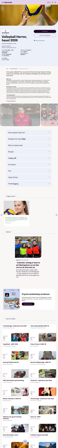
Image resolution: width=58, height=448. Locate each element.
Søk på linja (45, 31)
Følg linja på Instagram (39, 40)
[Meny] (55, 2)
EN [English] (50, 2)
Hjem (7, 68)
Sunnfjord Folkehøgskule (44, 35)
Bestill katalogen (28, 304)
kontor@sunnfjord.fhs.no (10, 47)
